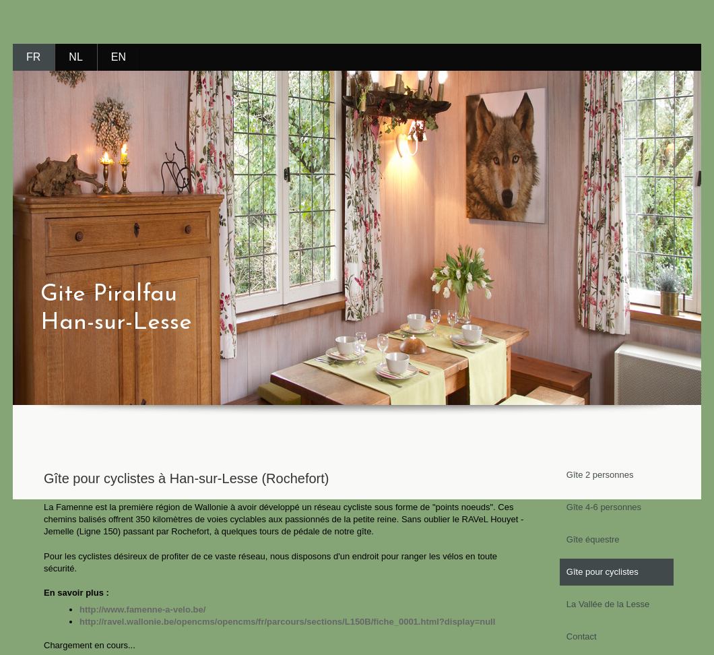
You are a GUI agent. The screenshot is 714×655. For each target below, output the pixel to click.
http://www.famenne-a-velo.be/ (142, 609)
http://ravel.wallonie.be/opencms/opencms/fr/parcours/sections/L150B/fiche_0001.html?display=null (287, 622)
